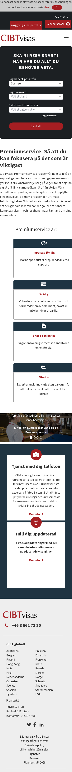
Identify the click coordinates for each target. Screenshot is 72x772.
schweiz (40, 680)
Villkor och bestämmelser (35, 748)
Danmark (40, 654)
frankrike (40, 659)
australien (12, 650)
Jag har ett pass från (22, 77)
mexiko (39, 672)
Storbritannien (44, 689)
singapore (41, 685)
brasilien (40, 650)
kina (9, 672)
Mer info (34, 559)
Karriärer (34, 757)
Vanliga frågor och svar (34, 740)
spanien (11, 689)
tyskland (11, 693)
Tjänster (35, 753)
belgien (11, 654)
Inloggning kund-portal (23, 24)
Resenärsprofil (55, 24)
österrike (12, 680)
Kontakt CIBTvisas (17, 710)
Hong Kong (13, 663)
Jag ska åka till (18, 90)
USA (38, 693)
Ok (57, 7)
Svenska (60, 17)
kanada (39, 667)
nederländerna (15, 676)
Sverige (10, 685)
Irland (38, 663)
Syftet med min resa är (23, 103)
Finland (10, 659)
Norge (39, 676)
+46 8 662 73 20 (15, 706)
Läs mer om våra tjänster (34, 736)
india (9, 667)
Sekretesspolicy (34, 744)
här (47, 7)
